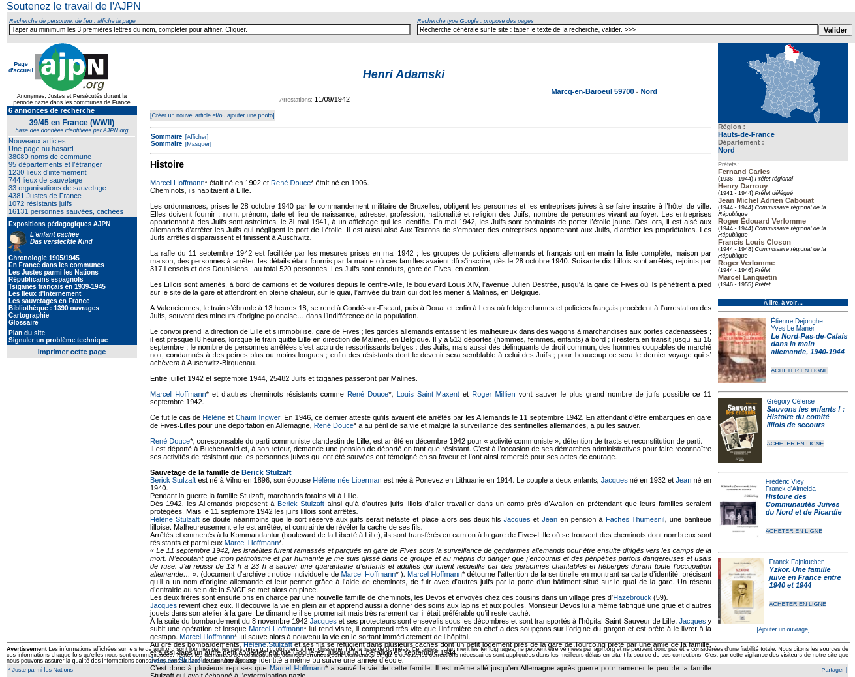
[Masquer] (197, 144)
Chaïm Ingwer (258, 417)
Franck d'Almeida (791, 488)
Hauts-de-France (746, 134)
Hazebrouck (632, 597)
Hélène (213, 417)
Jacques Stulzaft (176, 660)
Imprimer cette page (72, 351)
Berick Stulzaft (266, 472)
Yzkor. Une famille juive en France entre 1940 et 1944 (805, 577)
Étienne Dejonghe (797, 321)
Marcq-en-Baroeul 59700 (593, 91)
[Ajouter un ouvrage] (782, 629)
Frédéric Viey (785, 481)
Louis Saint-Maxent (428, 394)
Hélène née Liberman (347, 480)
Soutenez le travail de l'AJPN (74, 6)
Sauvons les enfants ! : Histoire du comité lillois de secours (806, 417)
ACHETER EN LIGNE (799, 370)
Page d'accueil (20, 67)
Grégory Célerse (791, 401)
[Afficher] (195, 137)
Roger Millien (493, 394)
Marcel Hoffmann (177, 183)
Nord (726, 150)
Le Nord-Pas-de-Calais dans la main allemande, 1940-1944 (809, 343)
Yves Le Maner (793, 328)
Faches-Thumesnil (635, 519)
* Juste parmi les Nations (40, 670)
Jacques (614, 480)
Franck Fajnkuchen (797, 561)
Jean (683, 480)
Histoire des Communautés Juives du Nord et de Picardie (804, 504)
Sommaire (166, 136)
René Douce (291, 183)
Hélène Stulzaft (175, 519)
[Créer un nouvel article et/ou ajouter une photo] (212, 115)
